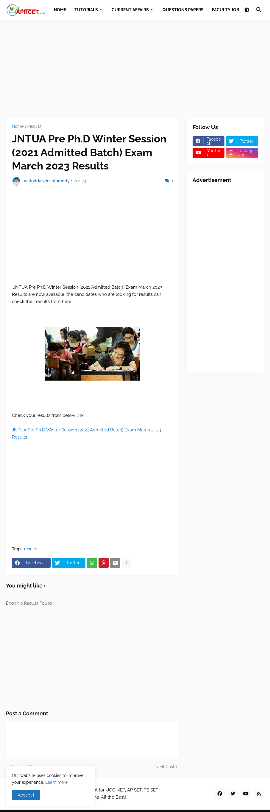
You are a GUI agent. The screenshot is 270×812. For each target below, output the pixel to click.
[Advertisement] (135, 69)
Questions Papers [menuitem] (183, 9)
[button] (247, 10)
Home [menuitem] (60, 9)
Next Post (164, 766)
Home (18, 126)
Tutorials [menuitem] (86, 9)
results (34, 126)
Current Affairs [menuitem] (130, 9)
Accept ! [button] (26, 795)
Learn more (56, 782)
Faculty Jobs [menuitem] (227, 9)
